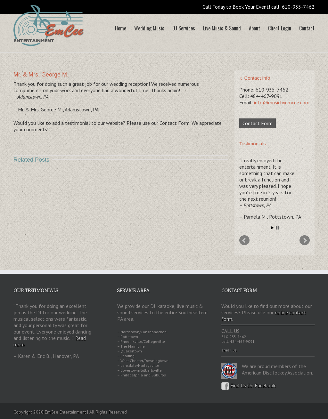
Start (272, 228)
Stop (277, 228)
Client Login (279, 28)
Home (120, 28)
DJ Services (183, 28)
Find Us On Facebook (248, 385)
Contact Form (257, 123)
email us (229, 350)
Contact (307, 28)
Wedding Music (149, 28)
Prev (244, 240)
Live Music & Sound (222, 28)
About (254, 28)
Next (304, 240)
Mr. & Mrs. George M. (41, 74)
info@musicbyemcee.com (281, 102)
